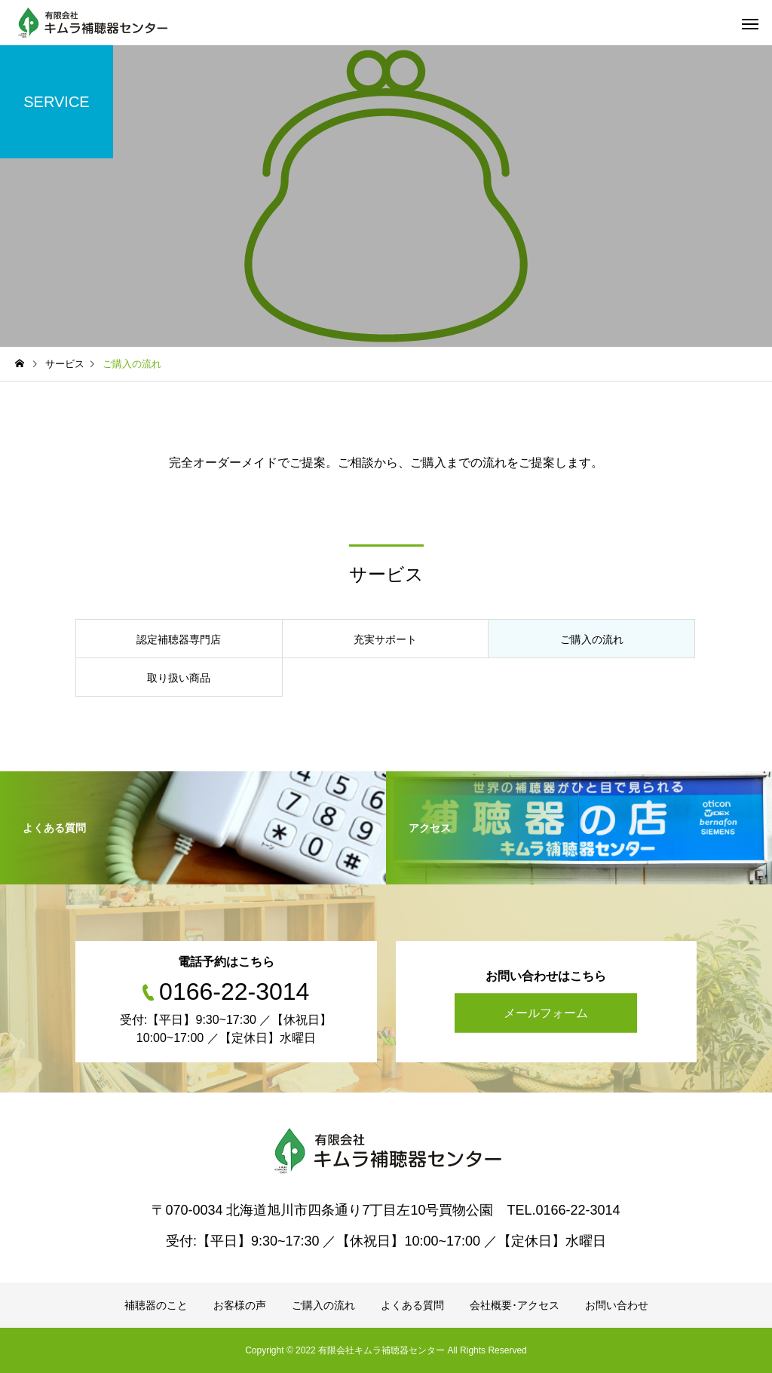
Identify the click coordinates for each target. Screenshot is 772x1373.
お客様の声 (239, 1305)
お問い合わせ (616, 1305)
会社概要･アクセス (514, 1305)
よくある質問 (412, 1305)
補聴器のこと (156, 1305)
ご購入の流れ (323, 1305)
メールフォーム (546, 1013)
